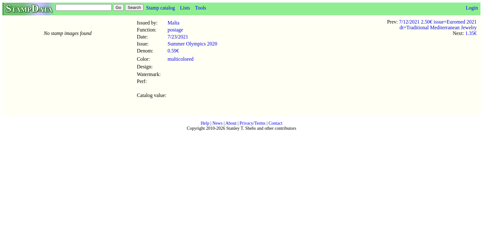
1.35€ (471, 33)
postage (175, 29)
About (230, 123)
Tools (200, 7)
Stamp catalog (160, 7)
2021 (183, 36)
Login (472, 7)
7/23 (172, 36)
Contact (275, 123)
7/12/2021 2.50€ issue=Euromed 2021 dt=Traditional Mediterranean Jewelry (438, 24)
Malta (173, 22)
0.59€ (173, 50)
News (217, 123)
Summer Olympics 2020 (192, 43)
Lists (185, 7)
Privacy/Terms (252, 123)
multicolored (181, 59)
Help (205, 123)
